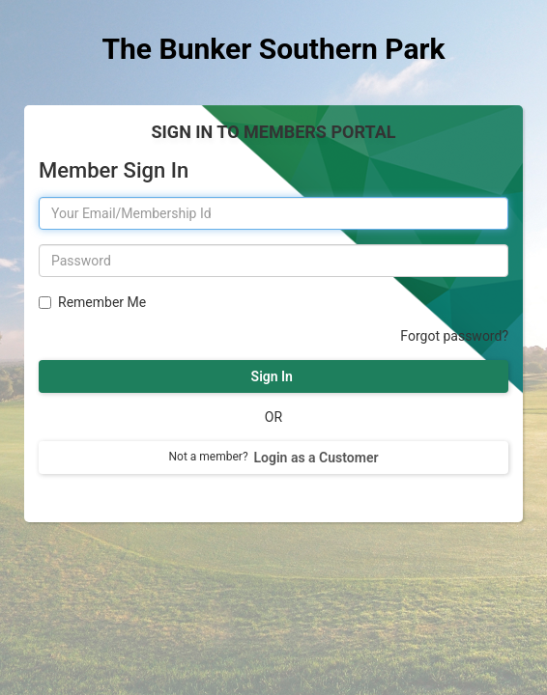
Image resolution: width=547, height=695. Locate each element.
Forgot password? (454, 336)
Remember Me (99, 302)
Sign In (273, 376)
